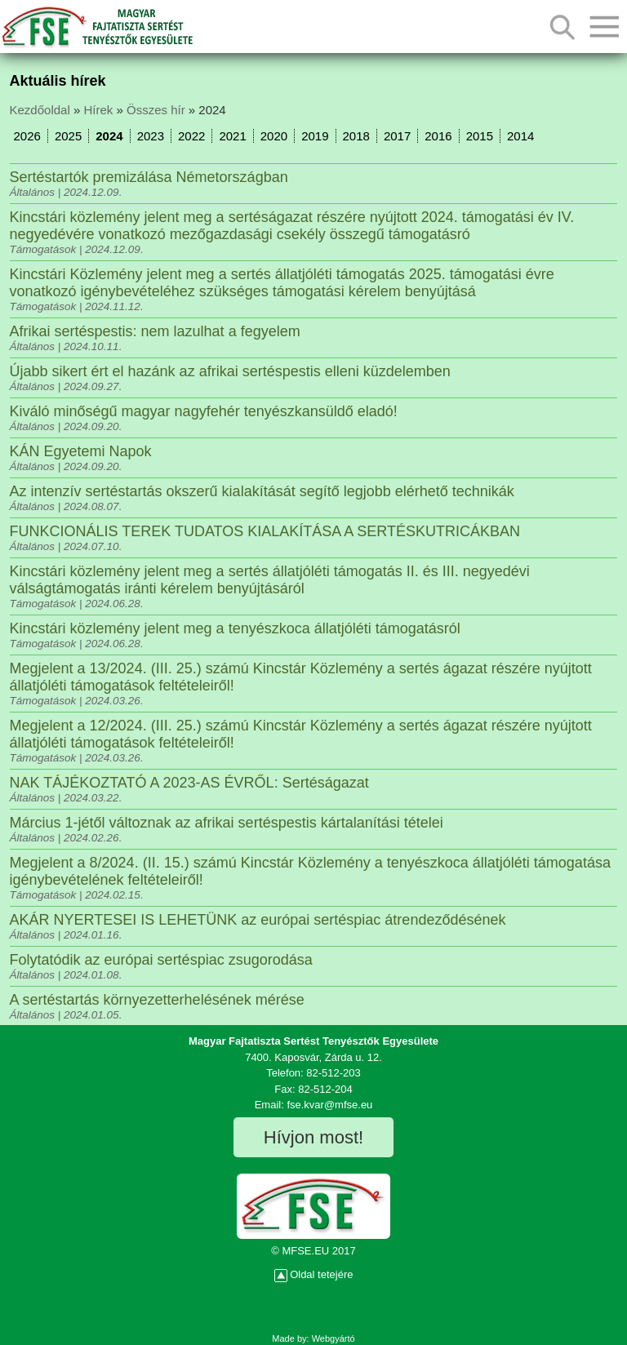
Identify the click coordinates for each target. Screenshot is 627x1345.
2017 (397, 136)
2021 (232, 136)
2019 (314, 136)
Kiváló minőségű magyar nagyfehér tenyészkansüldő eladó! (204, 411)
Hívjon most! (313, 1137)
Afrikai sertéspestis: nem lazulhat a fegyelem (155, 331)
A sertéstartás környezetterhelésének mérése (157, 1000)
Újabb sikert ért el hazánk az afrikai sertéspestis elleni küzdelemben (230, 371)
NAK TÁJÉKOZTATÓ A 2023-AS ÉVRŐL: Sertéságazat (189, 783)
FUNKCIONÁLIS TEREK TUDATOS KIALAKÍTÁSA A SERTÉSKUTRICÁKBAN (265, 531)
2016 (438, 136)
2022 (191, 136)
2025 (68, 136)
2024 (109, 136)
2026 (27, 136)
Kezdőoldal (40, 110)
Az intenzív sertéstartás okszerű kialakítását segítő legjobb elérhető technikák (262, 491)
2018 (356, 136)
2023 (150, 136)
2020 (273, 136)
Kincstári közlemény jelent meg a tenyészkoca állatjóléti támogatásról (235, 628)
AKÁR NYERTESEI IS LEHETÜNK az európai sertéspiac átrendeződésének (258, 920)
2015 (479, 136)
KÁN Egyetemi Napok (81, 451)
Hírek (98, 110)
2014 (520, 136)
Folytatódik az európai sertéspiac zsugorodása (161, 960)
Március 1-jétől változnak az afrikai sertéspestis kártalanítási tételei (226, 823)
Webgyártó (333, 1338)
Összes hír (156, 110)
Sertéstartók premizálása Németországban (149, 177)
